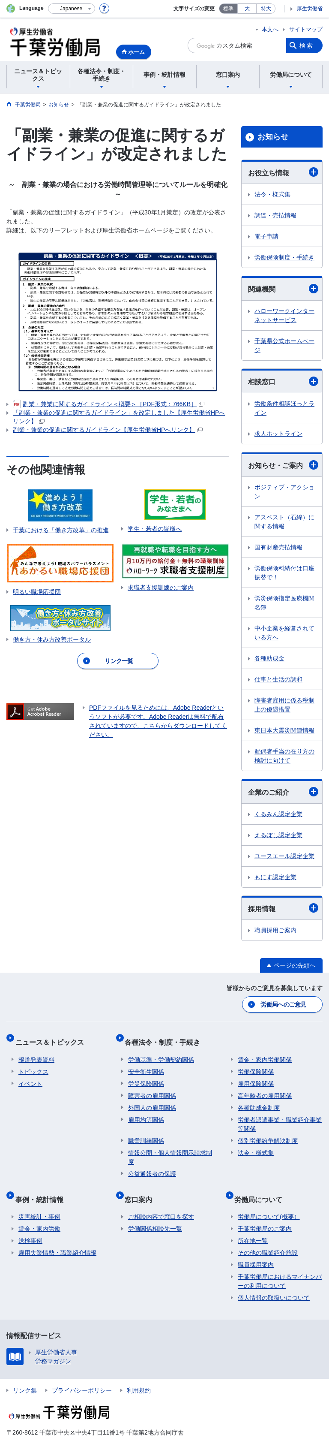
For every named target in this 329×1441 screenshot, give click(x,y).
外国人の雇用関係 (152, 1099)
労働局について (262, 1187)
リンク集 (25, 1375)
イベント (30, 1075)
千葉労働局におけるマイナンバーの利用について (280, 1266)
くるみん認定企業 (278, 814)
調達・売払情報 (275, 215)
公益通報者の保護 (152, 1165)
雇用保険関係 (256, 1075)
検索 (306, 45)
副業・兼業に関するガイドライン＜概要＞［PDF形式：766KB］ (108, 404)
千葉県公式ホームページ (284, 345)
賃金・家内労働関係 (265, 1051)
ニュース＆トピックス (52, 1036)
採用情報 (283, 908)
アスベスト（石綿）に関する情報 (284, 522)
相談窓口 (283, 381)
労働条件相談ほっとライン (284, 408)
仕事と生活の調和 (278, 679)
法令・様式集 (272, 194)
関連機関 (283, 288)
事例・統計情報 (42, 1187)
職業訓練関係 (146, 1132)
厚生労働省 (310, 9)
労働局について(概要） (269, 1201)
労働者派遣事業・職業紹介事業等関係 (280, 1116)
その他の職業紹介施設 (268, 1237)
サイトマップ (306, 29)
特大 (266, 9)
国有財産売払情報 (278, 547)
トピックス (33, 1063)
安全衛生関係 (146, 1063)
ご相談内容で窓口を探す (161, 1201)
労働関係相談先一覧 (155, 1213)
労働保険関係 (256, 1063)
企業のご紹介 (283, 791)
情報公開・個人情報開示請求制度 (170, 1149)
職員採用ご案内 (275, 930)
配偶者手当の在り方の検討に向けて (284, 756)
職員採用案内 (256, 1249)
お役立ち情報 (283, 172)
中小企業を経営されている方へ (284, 633)
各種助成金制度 (259, 1099)
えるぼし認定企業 (278, 835)
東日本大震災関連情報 (284, 730)
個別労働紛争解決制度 (268, 1132)
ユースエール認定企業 (284, 856)
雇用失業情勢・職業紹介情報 (57, 1237)
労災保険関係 (146, 1075)
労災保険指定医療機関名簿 (284, 603)
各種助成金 (269, 658)
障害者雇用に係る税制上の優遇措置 (284, 705)
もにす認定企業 (275, 877)
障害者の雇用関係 (152, 1087)
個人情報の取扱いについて (274, 1282)
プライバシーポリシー (82, 1375)
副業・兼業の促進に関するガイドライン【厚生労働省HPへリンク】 (108, 429)
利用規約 (139, 1375)
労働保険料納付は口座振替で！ (284, 573)
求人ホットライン (278, 433)
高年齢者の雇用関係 (265, 1087)
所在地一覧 (253, 1225)
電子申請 (266, 236)
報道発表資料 (36, 1051)
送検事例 (30, 1225)
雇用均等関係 (146, 1111)
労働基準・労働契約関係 (161, 1051)
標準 (228, 9)
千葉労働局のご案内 (265, 1213)
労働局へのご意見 (284, 1003)
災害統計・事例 (39, 1201)
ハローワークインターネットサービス (284, 315)
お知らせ (272, 137)
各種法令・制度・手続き (165, 1036)
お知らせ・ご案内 (283, 465)
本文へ (270, 29)
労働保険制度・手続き (284, 257)
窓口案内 (142, 1187)
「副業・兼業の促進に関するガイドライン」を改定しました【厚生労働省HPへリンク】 (119, 417)
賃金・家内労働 (39, 1213)
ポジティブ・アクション (284, 492)
